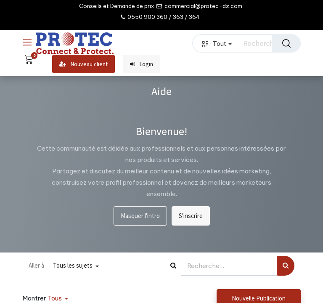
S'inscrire (191, 216)
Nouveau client (83, 64)
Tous (55, 298)
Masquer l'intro (140, 216)
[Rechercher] (286, 43)
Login (141, 64)
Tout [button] (217, 43)
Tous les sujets (73, 265)
